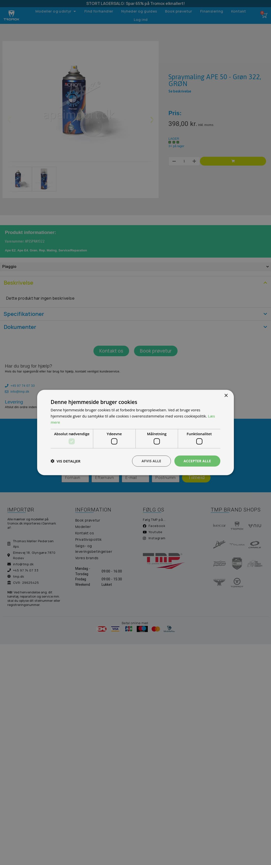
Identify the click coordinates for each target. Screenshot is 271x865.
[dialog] (135, 432)
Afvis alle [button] (151, 461)
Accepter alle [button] (197, 461)
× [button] (226, 396)
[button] (65, 461)
